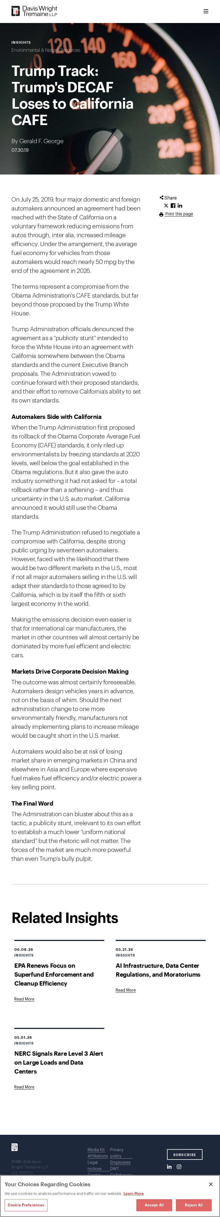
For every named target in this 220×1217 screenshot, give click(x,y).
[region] (110, 1196)
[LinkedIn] (169, 1167)
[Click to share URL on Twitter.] (166, 205)
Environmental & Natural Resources (45, 50)
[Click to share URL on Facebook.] (173, 205)
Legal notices (95, 1166)
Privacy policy (116, 1153)
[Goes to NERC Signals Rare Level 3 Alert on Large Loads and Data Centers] (24, 1087)
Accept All (154, 1205)
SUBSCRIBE (185, 1155)
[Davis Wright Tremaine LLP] (34, 11)
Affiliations (98, 1156)
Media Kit (96, 1150)
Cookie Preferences (26, 1205)
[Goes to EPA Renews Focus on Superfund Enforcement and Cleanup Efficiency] (24, 999)
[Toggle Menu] (206, 11)
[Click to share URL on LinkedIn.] (180, 205)
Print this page (178, 214)
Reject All (194, 1205)
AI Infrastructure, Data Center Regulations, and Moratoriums (158, 970)
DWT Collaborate (121, 1172)
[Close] (211, 1184)
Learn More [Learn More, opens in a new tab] (133, 1193)
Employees (120, 1163)
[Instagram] (179, 1167)
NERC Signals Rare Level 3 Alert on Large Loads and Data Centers (58, 1062)
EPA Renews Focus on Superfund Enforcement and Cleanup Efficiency (54, 974)
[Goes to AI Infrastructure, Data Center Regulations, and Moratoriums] (126, 990)
